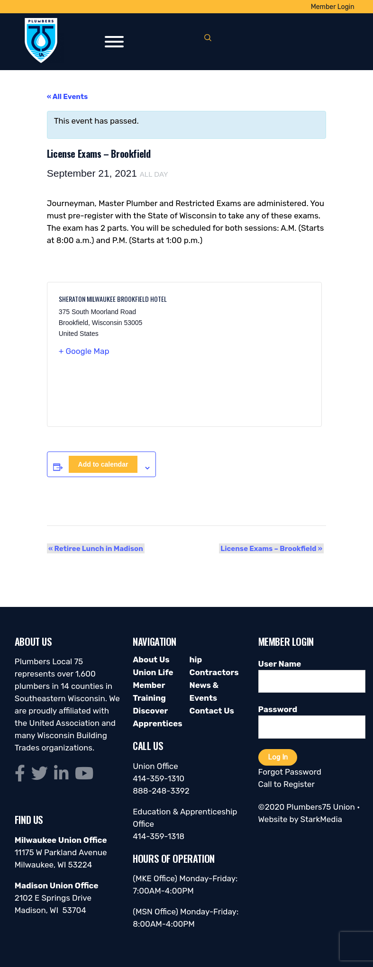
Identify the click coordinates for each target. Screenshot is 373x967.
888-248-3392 (161, 790)
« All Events (67, 96)
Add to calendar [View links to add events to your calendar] (103, 464)
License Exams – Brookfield (273, 548)
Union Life (153, 672)
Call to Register (286, 784)
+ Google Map (84, 351)
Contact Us (211, 710)
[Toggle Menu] (114, 41)
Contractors (213, 672)
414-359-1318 (158, 836)
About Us (151, 659)
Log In (278, 757)
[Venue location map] (247, 354)
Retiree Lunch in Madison (94, 548)
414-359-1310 (158, 778)
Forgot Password (289, 772)
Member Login (333, 7)
